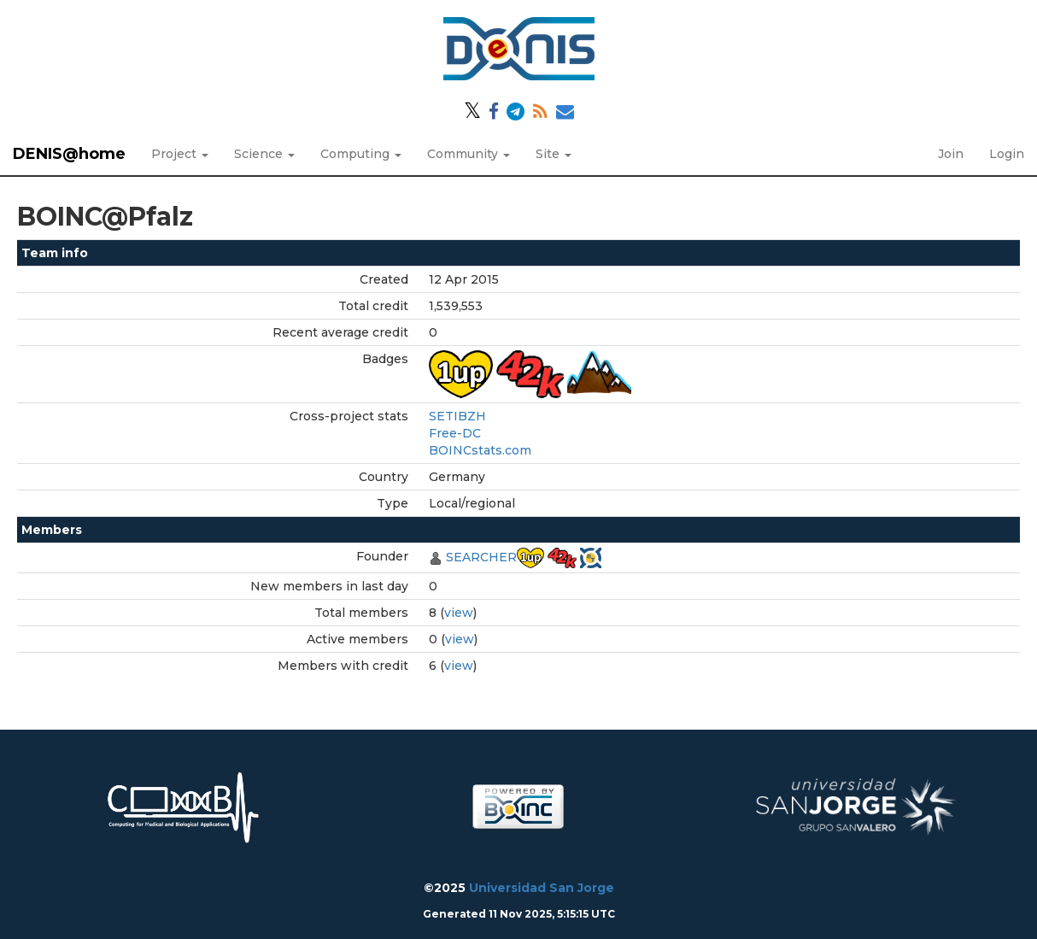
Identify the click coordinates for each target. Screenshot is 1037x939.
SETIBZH (457, 416)
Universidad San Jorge (541, 887)
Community (468, 153)
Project (179, 153)
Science (264, 153)
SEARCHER (481, 557)
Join (951, 153)
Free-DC (455, 433)
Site (553, 153)
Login (1006, 153)
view (458, 612)
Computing (360, 153)
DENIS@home (69, 153)
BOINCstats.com (480, 450)
